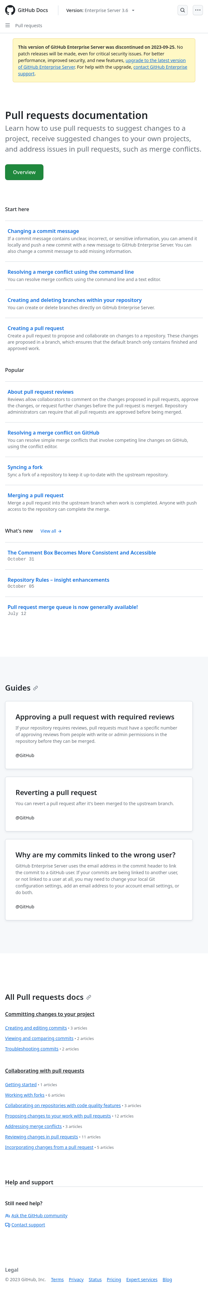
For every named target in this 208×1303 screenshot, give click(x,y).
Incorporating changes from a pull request (59, 1147)
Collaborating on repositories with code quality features (73, 1105)
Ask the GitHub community (36, 1215)
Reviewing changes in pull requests (53, 1137)
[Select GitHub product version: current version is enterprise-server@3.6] (100, 10)
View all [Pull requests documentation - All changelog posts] (51, 531)
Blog (167, 1279)
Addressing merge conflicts (43, 1126)
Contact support (25, 1225)
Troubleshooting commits (42, 1049)
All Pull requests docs (48, 997)
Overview (24, 172)
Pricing (114, 1279)
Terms (57, 1279)
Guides (21, 687)
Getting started (31, 1084)
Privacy (76, 1279)
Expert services (142, 1279)
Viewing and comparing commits (49, 1038)
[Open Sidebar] (8, 25)
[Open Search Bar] (183, 10)
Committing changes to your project (49, 1014)
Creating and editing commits (46, 1028)
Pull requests (28, 25)
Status (95, 1279)
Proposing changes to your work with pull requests (69, 1116)
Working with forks (35, 1095)
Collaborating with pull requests (44, 1070)
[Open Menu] (198, 10)
